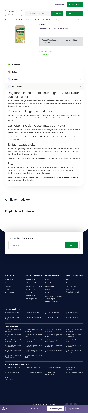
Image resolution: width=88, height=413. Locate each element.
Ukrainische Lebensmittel (50, 373)
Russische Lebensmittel (33, 373)
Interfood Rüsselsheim (33, 317)
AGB (67, 279)
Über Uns (48, 283)
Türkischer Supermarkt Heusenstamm (13, 346)
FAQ (47, 293)
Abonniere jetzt (71, 245)
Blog (47, 279)
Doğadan (42, 24)
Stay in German (73, 409)
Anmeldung (58, 4)
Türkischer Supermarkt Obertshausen (53, 340)
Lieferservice (30, 279)
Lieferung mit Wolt (32, 283)
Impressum (49, 286)
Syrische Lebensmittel (33, 367)
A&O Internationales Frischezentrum (52, 313)
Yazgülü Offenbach (32, 312)
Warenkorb (9, 286)
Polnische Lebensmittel (74, 373)
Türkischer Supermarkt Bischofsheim (33, 346)
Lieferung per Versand (33, 286)
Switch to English (55, 409)
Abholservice (30, 289)
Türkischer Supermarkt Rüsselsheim (74, 335)
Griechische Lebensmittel (9, 378)
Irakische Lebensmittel (13, 367)
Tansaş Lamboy (72, 317)
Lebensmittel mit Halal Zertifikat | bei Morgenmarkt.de (53, 298)
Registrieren (75, 4)
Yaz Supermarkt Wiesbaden (72, 313)
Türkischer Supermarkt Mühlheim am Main (33, 351)
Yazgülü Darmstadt (12, 312)
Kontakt (48, 289)
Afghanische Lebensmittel (70, 368)
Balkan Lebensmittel (12, 373)
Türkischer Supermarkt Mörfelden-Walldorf (13, 340)
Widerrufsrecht (71, 286)
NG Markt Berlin (51, 317)
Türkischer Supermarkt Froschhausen (13, 356)
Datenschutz (70, 283)
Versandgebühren (31, 299)
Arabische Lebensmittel (53, 367)
